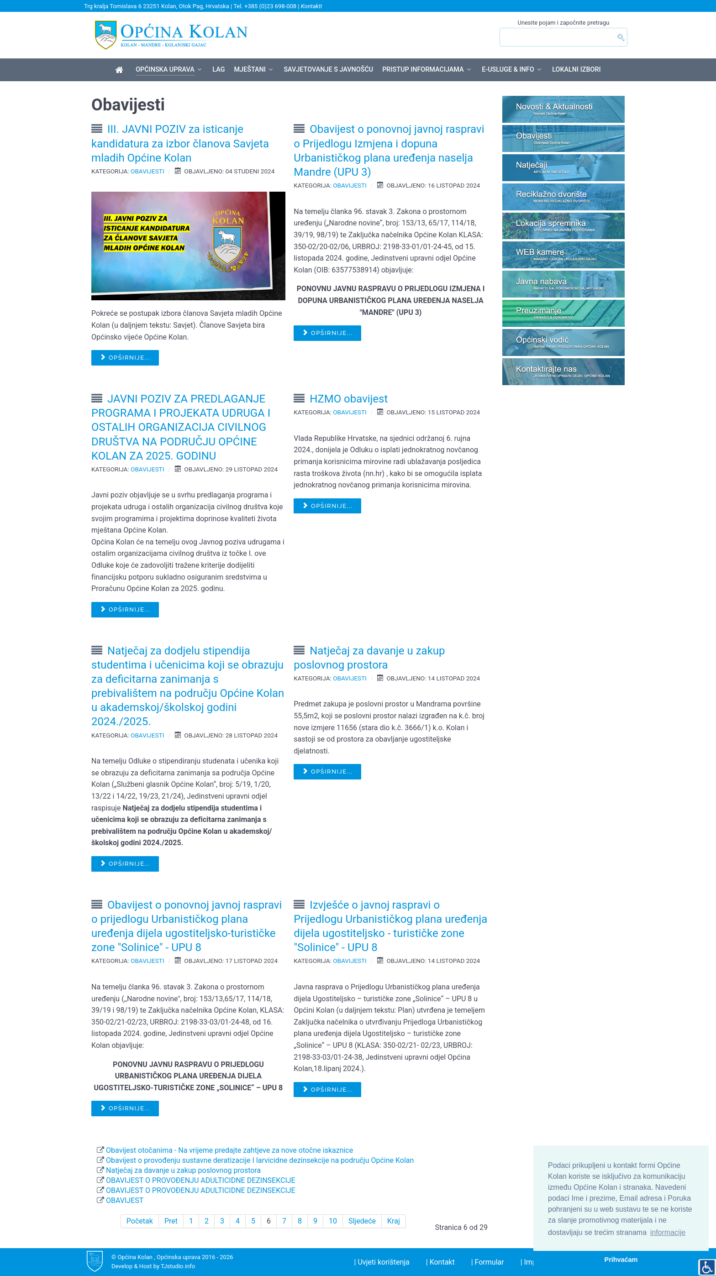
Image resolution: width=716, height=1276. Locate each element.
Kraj (393, 1221)
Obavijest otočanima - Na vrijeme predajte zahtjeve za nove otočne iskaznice (228, 1150)
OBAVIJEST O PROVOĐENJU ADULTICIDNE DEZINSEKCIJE (199, 1180)
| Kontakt (440, 1262)
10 (333, 1221)
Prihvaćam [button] (621, 1259)
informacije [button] (667, 1232)
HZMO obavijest (349, 398)
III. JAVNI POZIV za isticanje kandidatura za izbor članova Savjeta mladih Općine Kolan (180, 143)
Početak (139, 1221)
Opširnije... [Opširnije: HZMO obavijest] (327, 505)
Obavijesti (147, 171)
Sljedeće (362, 1221)
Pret (171, 1221)
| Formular (487, 1262)
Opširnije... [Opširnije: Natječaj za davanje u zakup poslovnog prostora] (327, 771)
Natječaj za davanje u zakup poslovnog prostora (182, 1170)
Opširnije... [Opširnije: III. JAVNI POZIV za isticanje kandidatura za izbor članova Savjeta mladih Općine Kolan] (125, 357)
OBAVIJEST (123, 1200)
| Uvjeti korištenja (382, 1262)
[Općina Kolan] (120, 70)
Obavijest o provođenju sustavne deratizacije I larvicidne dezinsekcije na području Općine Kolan (259, 1160)
